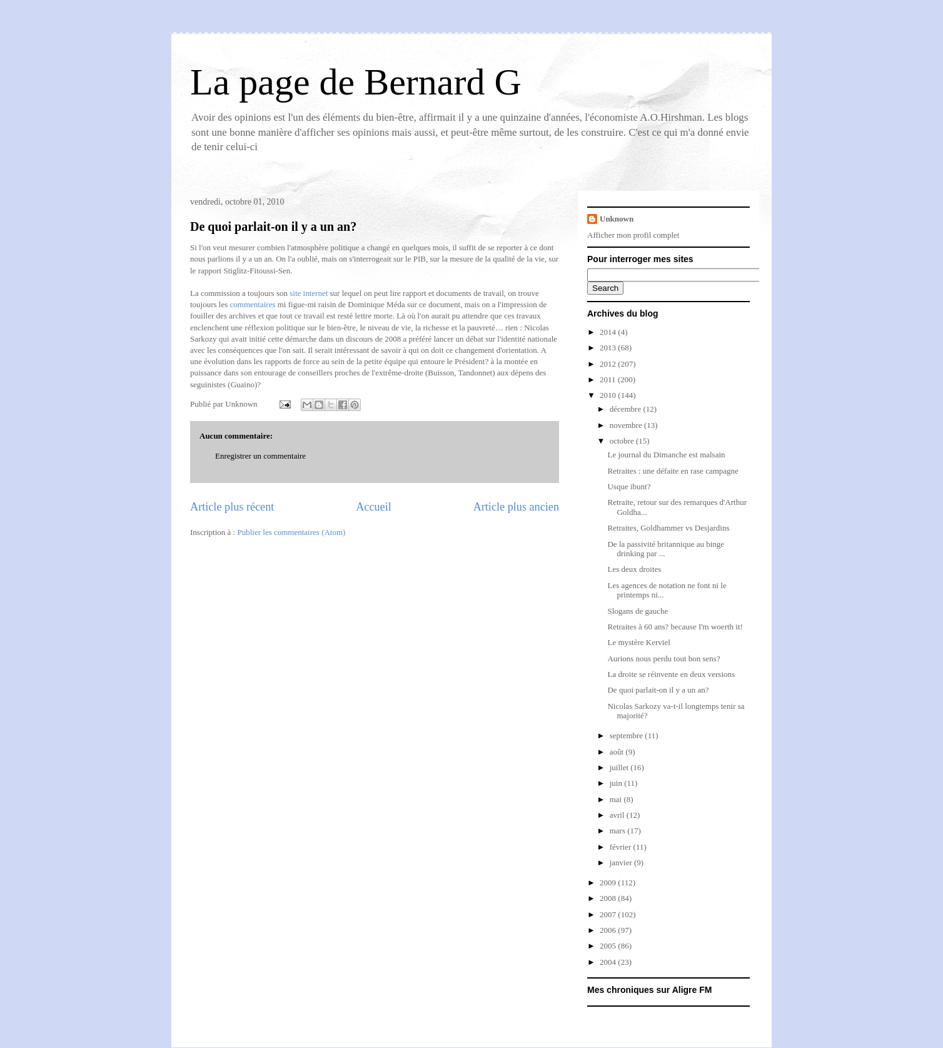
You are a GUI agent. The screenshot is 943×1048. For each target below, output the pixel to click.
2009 (609, 882)
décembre (626, 409)
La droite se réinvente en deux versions (671, 674)
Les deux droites (634, 569)
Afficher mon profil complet (633, 235)
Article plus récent (232, 507)
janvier (622, 862)
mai (617, 799)
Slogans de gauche (637, 611)
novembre (627, 425)
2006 (609, 930)
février (621, 847)
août (618, 751)
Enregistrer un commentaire (260, 455)
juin (617, 783)
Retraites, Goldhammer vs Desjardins (668, 527)
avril (618, 815)
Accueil (373, 507)
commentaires (253, 304)
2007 (609, 914)
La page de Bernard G (356, 82)
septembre (627, 735)
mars (619, 830)
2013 (609, 347)
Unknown (616, 218)
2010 (609, 395)
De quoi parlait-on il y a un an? (273, 226)
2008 (609, 898)
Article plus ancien (516, 507)
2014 (609, 332)
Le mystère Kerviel (638, 642)
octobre (623, 440)
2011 (609, 379)
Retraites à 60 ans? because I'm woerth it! (674, 626)
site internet (309, 293)
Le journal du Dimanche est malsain (666, 454)
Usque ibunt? (628, 486)
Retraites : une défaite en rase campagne (672, 471)
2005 (609, 945)
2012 (609, 364)
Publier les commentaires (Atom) (291, 532)
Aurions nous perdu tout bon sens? (663, 658)
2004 (609, 962)
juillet (620, 767)
